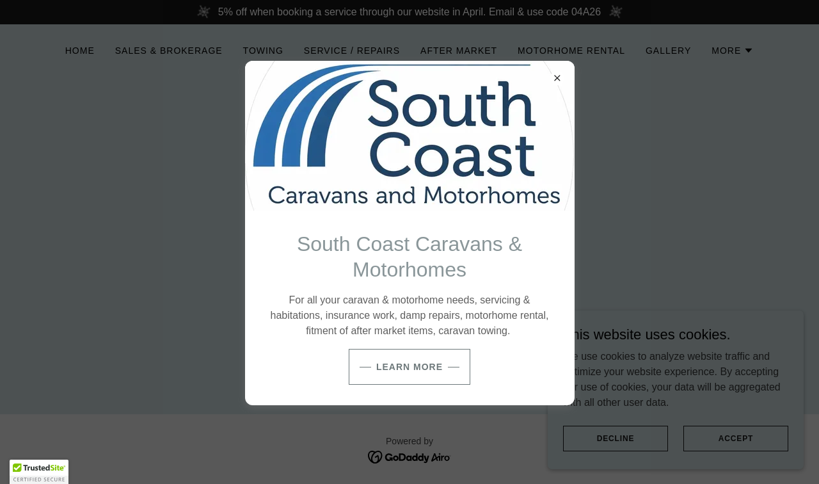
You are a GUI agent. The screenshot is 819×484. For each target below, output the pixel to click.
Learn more (409, 367)
